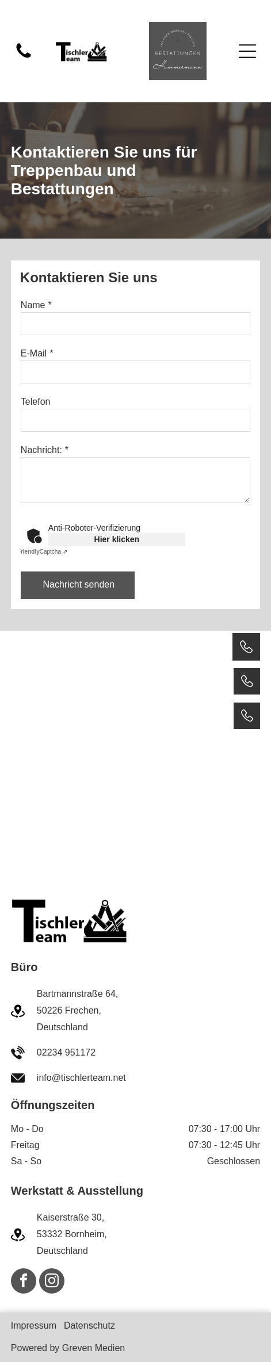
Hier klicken (117, 539)
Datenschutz (89, 1325)
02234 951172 (66, 1052)
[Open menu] (247, 51)
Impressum (33, 1325)
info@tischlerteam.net (81, 1078)
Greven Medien (93, 1348)
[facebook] (23, 1282)
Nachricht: (41, 450)
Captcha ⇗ (42, 551)
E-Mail (34, 353)
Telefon (36, 401)
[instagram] (51, 1282)
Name (33, 305)
